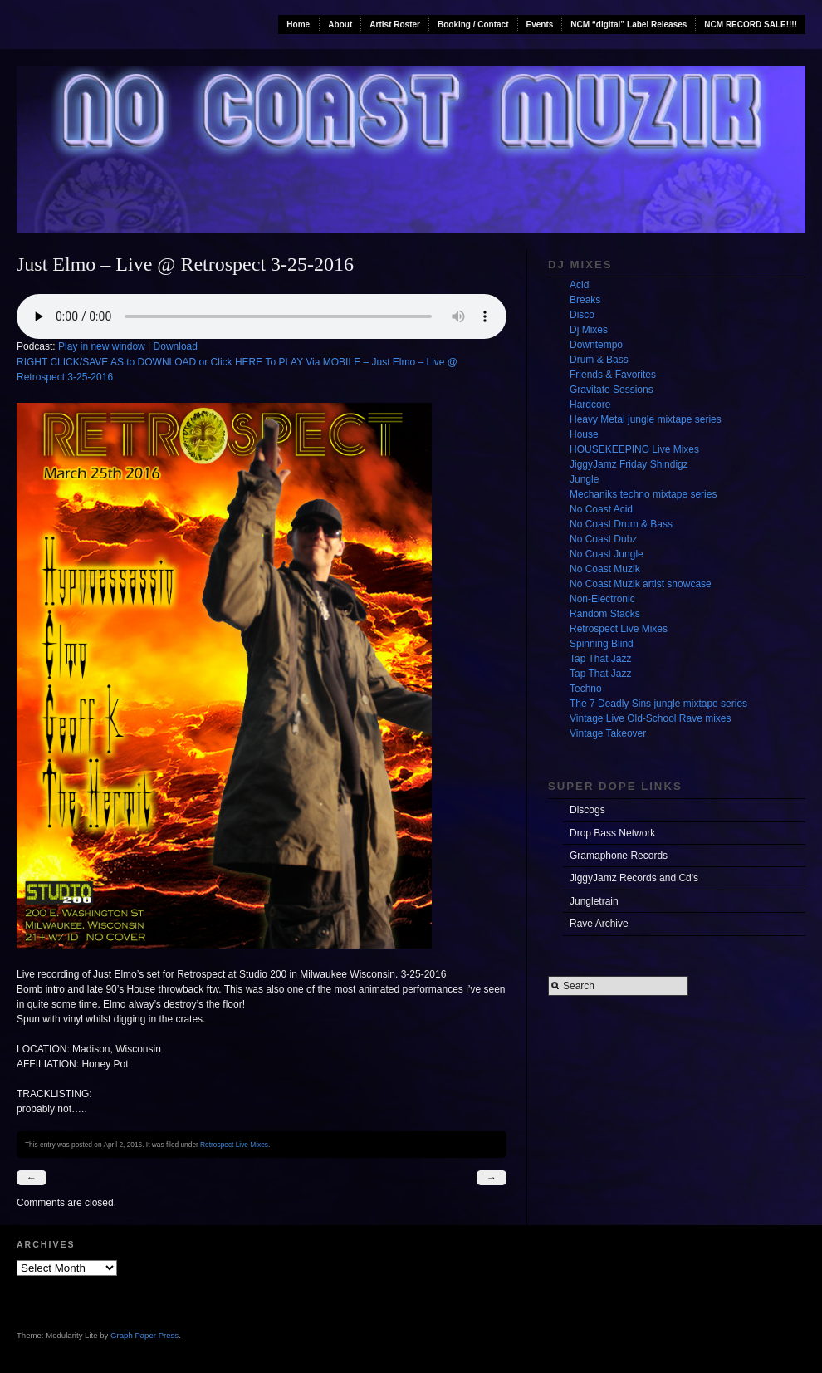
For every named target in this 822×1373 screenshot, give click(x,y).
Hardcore (590, 404)
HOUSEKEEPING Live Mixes (634, 449)
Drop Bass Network (612, 833)
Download (176, 346)
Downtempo (596, 345)
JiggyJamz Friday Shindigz (629, 464)
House (584, 434)
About (340, 24)
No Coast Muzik (605, 569)
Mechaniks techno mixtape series (643, 494)
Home (298, 24)
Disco (582, 315)
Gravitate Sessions (611, 389)
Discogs (587, 810)
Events (540, 24)
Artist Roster (394, 24)
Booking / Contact (473, 24)
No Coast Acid (601, 509)
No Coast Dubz (603, 539)
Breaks (585, 300)
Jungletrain (594, 901)
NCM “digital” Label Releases (628, 24)
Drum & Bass (599, 359)
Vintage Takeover (608, 733)
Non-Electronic (602, 599)
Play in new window (101, 346)
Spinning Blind (602, 644)
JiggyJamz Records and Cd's (634, 878)
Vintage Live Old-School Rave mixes (650, 718)
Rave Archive (599, 923)
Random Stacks (605, 614)
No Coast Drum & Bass (621, 524)
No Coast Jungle (606, 554)
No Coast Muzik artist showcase (641, 584)
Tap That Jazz (600, 658)
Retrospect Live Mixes (234, 1144)
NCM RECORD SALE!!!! (750, 24)
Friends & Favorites (613, 374)
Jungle (584, 479)
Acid (579, 285)
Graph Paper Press (144, 1335)
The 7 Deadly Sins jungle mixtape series (658, 703)
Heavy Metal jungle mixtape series (646, 419)
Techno (586, 688)
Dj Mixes (589, 330)
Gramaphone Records (619, 855)
